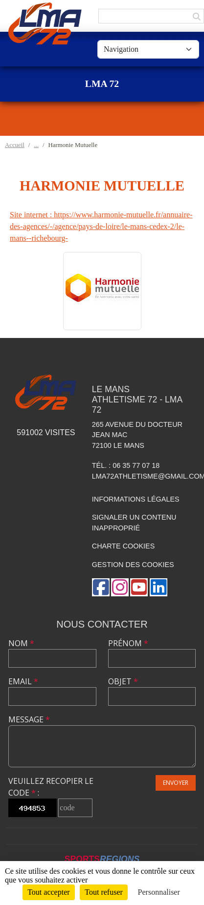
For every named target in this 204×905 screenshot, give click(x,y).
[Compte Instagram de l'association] (120, 587)
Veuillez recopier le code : (50, 787)
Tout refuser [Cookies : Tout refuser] (104, 892)
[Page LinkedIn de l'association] (158, 587)
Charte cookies (123, 546)
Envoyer (175, 783)
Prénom (128, 643)
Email (23, 681)
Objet (123, 681)
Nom (21, 643)
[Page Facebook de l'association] (101, 587)
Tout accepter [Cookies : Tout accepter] (48, 892)
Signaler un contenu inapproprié (134, 522)
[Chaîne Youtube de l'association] (139, 587)
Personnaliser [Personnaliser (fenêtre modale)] (159, 892)
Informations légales (136, 499)
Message (29, 719)
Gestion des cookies (133, 564)
